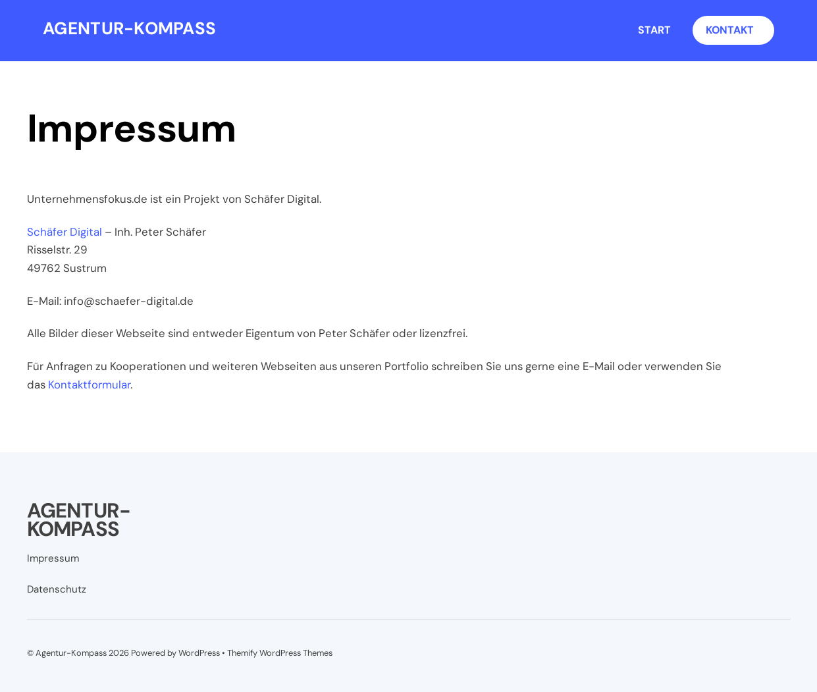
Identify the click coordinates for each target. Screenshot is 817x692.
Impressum (53, 558)
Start (654, 30)
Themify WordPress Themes (279, 652)
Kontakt (730, 30)
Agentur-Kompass (71, 652)
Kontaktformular (89, 384)
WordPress (199, 652)
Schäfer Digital (64, 232)
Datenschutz (56, 589)
